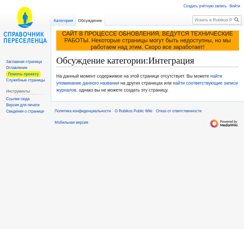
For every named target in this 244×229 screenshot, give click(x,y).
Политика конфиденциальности (83, 111)
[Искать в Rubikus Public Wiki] (217, 19)
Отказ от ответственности (178, 111)
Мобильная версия (71, 122)
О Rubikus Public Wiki (133, 111)
